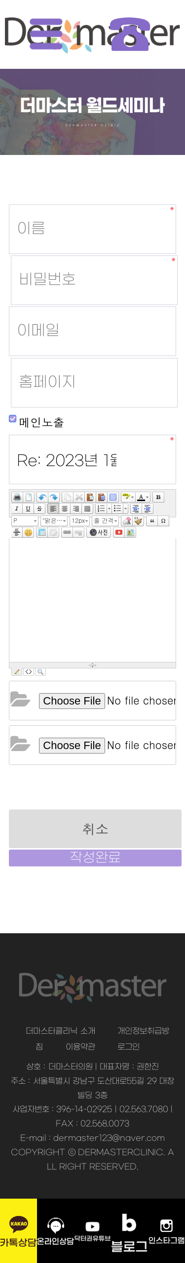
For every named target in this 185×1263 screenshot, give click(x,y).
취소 (95, 828)
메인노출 (36, 422)
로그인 (128, 1047)
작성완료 (95, 858)
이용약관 (80, 1047)
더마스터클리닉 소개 (60, 1031)
